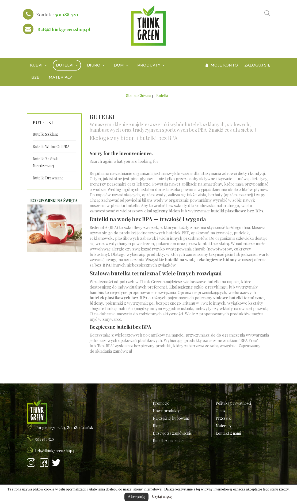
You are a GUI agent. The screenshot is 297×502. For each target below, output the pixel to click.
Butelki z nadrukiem (169, 440)
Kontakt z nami (228, 433)
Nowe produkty (166, 410)
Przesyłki (223, 418)
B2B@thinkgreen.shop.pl (63, 29)
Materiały (223, 425)
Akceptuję (136, 496)
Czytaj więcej (162, 496)
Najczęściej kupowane (171, 418)
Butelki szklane (46, 134)
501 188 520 (66, 14)
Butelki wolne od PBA (51, 146)
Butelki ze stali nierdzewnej (45, 162)
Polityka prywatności (233, 403)
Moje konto (221, 65)
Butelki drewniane (48, 177)
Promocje (161, 403)
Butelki (43, 122)
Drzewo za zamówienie (172, 433)
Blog (157, 425)
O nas (220, 410)
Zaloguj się (257, 65)
